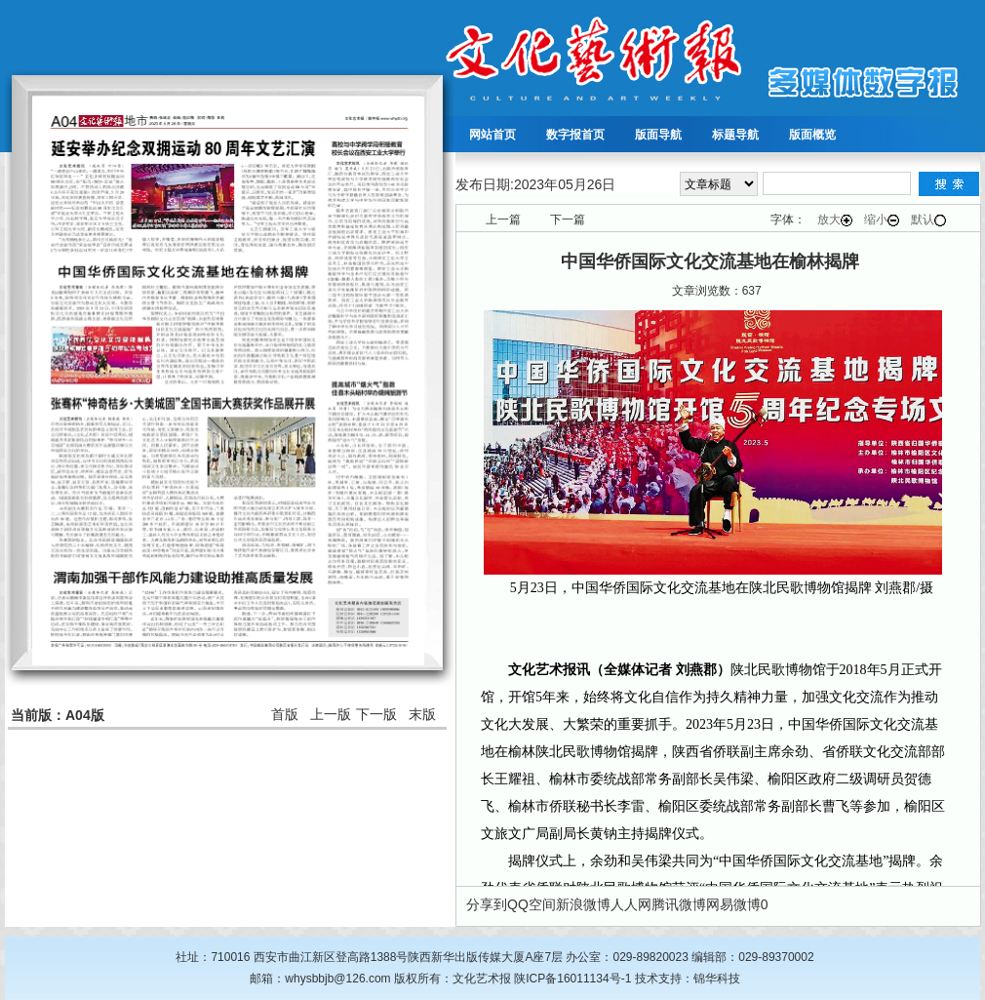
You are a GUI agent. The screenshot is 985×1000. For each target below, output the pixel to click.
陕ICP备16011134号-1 (572, 978)
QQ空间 (531, 904)
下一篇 (567, 219)
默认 (928, 219)
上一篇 (503, 219)
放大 (834, 219)
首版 (284, 714)
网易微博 (733, 904)
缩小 (881, 219)
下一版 (376, 714)
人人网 (631, 904)
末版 (422, 714)
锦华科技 (716, 978)
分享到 (486, 904)
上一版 (330, 714)
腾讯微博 (678, 904)
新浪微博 (583, 904)
